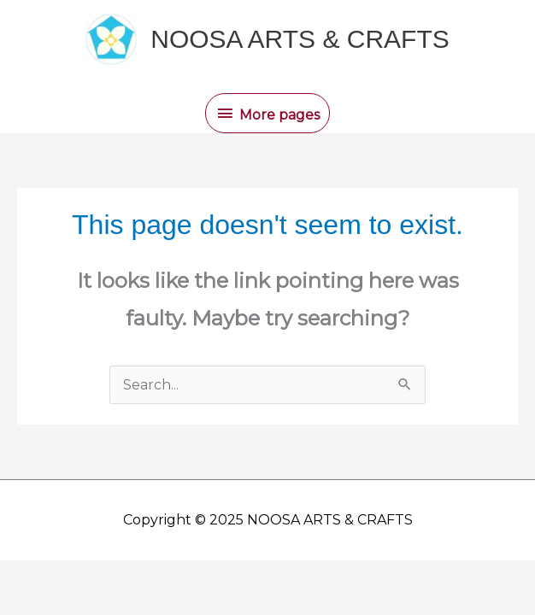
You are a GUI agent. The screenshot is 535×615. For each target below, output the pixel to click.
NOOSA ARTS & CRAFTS (300, 39)
